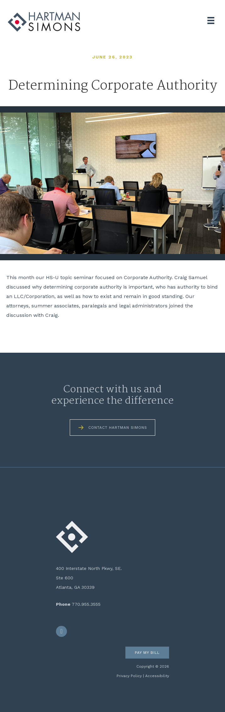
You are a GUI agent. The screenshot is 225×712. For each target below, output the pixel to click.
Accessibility (157, 676)
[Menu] (211, 20)
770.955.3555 (86, 604)
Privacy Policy (129, 676)
